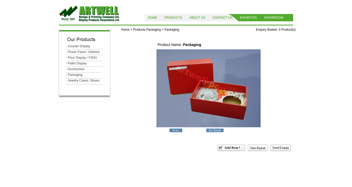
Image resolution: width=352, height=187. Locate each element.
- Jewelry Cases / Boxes (82, 80)
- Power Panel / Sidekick (83, 52)
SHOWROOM (274, 17)
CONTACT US (222, 17)
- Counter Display (78, 46)
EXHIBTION (248, 17)
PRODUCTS (173, 17)
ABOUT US (197, 17)
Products (139, 29)
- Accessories (75, 69)
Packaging (153, 29)
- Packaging (74, 75)
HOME (152, 17)
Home (125, 29)
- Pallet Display (76, 63)
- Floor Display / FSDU (81, 57)
